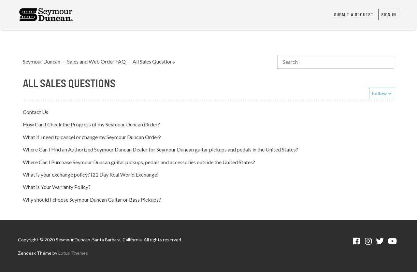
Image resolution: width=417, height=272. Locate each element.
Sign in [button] (388, 14)
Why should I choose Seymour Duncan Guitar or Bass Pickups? (92, 199)
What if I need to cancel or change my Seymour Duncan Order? (92, 137)
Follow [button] (379, 93)
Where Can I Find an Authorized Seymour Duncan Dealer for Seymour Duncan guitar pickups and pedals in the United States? (160, 149)
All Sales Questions (154, 61)
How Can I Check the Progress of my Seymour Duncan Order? (91, 124)
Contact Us (35, 112)
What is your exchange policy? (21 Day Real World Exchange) (91, 174)
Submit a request (354, 14)
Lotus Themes (73, 253)
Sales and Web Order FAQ (96, 61)
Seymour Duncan (41, 61)
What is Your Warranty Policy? (57, 187)
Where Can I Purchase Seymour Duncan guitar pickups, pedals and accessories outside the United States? (139, 162)
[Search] (335, 62)
